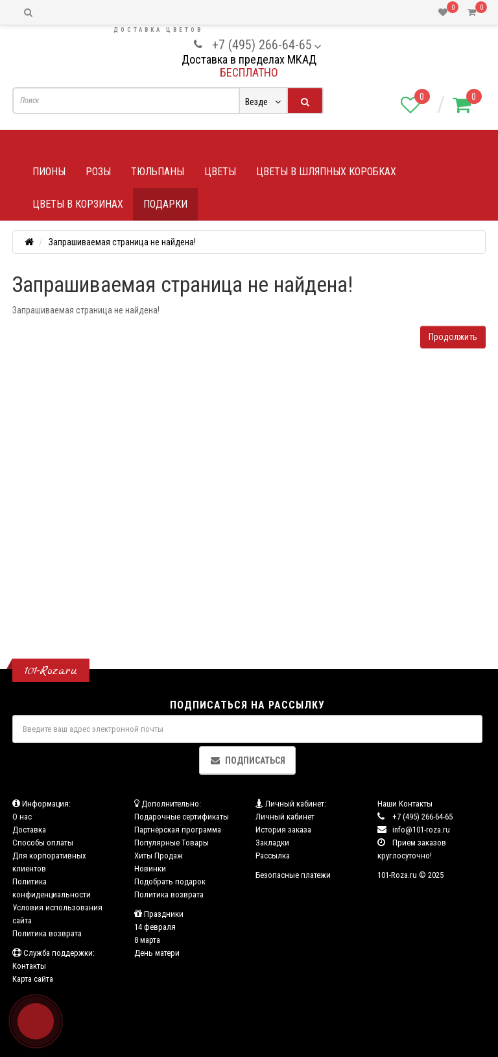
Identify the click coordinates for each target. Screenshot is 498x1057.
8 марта (147, 940)
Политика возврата (47, 933)
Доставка (29, 829)
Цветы (220, 171)
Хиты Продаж (158, 855)
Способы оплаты (42, 842)
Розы (98, 171)
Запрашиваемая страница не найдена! (122, 242)
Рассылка (272, 855)
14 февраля (155, 927)
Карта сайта (32, 979)
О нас (22, 816)
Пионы (48, 171)
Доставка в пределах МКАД (249, 59)
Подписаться (247, 760)
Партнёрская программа (177, 829)
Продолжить (453, 337)
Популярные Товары (171, 842)
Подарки (165, 204)
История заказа (283, 829)
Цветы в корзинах (77, 204)
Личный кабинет (284, 816)
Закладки (272, 842)
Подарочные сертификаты (181, 816)
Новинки (150, 868)
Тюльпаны (157, 171)
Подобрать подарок (170, 881)
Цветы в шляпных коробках (326, 171)
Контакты (29, 966)
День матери (157, 953)
